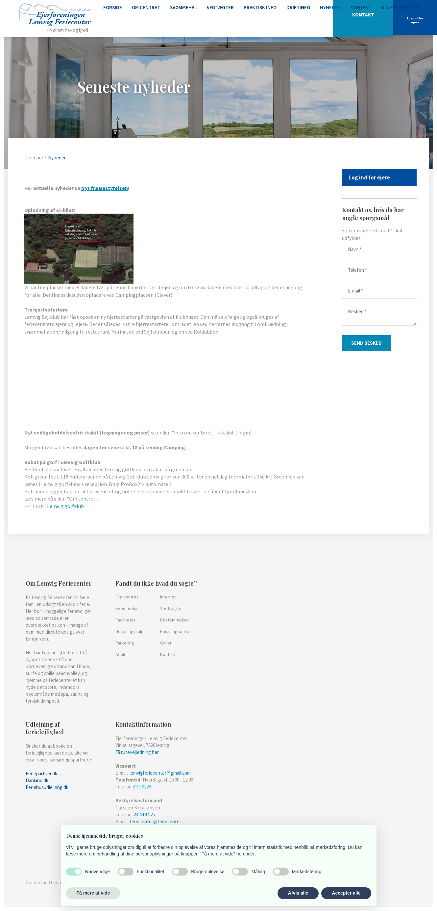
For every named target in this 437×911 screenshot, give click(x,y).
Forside (112, 7)
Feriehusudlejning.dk (47, 787)
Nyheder (330, 7)
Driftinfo (298, 7)
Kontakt (361, 7)
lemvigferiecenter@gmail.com (160, 773)
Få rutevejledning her (137, 752)
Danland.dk (37, 780)
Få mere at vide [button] (93, 893)
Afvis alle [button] (298, 893)
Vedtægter (220, 7)
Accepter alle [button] (346, 893)
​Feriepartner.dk (41, 773)
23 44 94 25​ (144, 814)
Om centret (146, 7)
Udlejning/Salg (400, 7)
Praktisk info (260, 7)
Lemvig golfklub (65, 506)
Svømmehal (183, 7)
